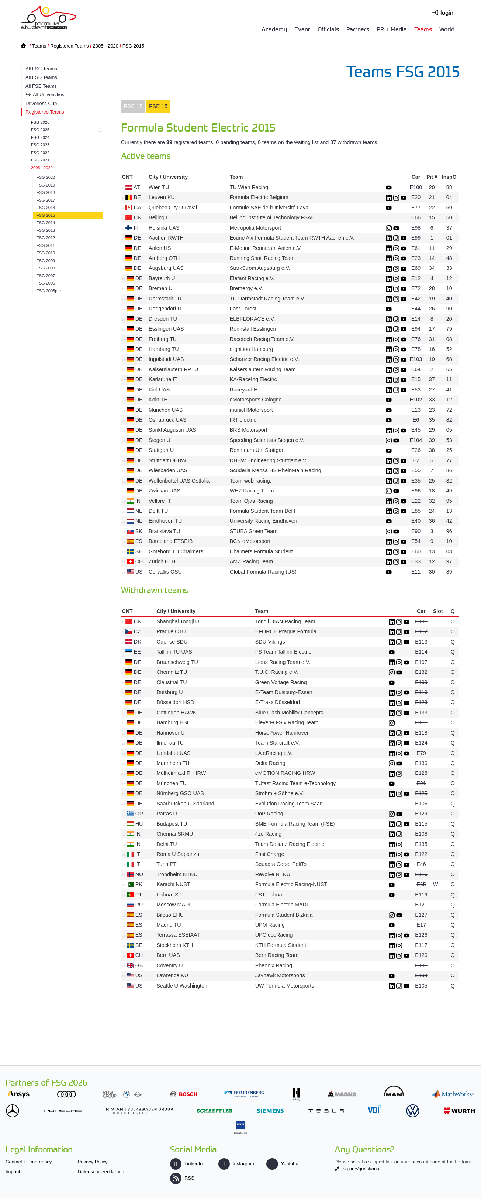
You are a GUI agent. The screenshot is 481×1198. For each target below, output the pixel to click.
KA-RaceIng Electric (253, 379)
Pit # (431, 177)
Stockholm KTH (174, 945)
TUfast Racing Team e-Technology (295, 783)
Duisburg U (169, 692)
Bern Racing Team (276, 955)
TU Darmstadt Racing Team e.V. (267, 299)
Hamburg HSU (173, 722)
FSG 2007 (46, 276)
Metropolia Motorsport (255, 228)
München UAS (166, 410)
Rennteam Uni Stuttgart (257, 450)
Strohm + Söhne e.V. (279, 793)
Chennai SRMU (174, 834)
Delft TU (158, 511)
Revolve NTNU (272, 874)
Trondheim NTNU (177, 874)
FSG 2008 (46, 268)
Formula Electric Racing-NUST (291, 884)
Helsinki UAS (164, 228)
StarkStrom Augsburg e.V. (260, 268)
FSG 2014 (46, 222)
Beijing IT (159, 217)
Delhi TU (166, 844)
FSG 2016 (46, 207)
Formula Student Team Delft (262, 511)
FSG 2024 (40, 137)
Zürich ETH (162, 561)
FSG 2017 (46, 200)
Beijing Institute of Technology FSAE (272, 217)
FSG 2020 (46, 177)
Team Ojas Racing (251, 501)
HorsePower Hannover (282, 733)
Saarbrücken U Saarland (185, 804)
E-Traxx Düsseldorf (277, 702)
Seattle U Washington (181, 986)
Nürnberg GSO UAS (180, 793)
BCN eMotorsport (250, 541)
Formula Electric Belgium (259, 197)
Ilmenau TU (170, 743)
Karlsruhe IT (163, 379)
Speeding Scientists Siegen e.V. (267, 440)
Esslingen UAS (166, 329)
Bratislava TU (164, 531)
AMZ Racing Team (251, 561)
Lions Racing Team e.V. (282, 662)
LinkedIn (186, 1163)
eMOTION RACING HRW (285, 773)
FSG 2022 (40, 152)
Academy (274, 28)
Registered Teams (69, 46)
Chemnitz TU (171, 672)
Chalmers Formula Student (261, 551)
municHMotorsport (251, 410)
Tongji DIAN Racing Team (285, 621)
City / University (168, 177)
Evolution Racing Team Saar (288, 804)
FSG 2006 (46, 283)
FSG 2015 (133, 46)
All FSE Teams (41, 86)
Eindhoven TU (165, 521)
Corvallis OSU (165, 572)
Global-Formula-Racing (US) (263, 572)
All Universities (48, 94)
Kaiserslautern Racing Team (263, 369)
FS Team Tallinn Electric (283, 652)
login (446, 12)
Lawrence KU (172, 975)
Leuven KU (162, 197)
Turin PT (166, 864)
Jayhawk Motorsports (280, 975)
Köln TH (158, 400)
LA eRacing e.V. (274, 753)
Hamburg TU (164, 349)
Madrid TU (168, 925)
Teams (423, 28)
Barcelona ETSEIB (171, 541)
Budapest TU (171, 824)
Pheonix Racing (273, 965)
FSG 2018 (46, 192)
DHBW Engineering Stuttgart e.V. (268, 460)
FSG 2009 (46, 260)
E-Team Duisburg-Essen (283, 692)
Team (236, 177)
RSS (182, 1178)
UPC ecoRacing (274, 935)
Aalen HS (160, 248)
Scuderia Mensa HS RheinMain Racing (275, 470)
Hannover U (170, 733)
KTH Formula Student (280, 945)
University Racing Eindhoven (263, 521)
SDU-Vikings (270, 642)
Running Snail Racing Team (262, 258)
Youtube (282, 1163)
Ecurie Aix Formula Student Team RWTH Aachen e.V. (292, 238)
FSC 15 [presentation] (133, 106)
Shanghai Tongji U (177, 621)
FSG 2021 (40, 160)
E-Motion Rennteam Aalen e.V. (266, 248)
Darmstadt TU (165, 299)
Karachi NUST (173, 884)
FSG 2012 (46, 238)
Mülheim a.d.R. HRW (181, 773)
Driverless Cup (41, 103)
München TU (171, 783)
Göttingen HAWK (176, 712)
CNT (127, 177)
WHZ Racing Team (252, 491)
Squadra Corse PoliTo (281, 864)
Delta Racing (270, 763)
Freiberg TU (163, 339)
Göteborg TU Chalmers (176, 551)
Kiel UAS (159, 390)
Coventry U (169, 965)
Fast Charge (269, 854)
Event (302, 28)
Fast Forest (243, 308)
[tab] (133, 107)
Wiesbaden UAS (168, 470)
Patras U (166, 813)
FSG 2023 (40, 145)
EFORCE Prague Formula (285, 631)
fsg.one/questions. (361, 1168)
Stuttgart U (161, 450)
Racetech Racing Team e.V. (262, 339)
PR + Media (392, 28)
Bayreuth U (162, 278)
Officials (328, 28)
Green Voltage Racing (281, 682)
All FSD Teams (41, 77)
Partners (357, 28)
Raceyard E (243, 390)
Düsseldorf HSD (175, 702)
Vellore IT (160, 501)
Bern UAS (168, 955)
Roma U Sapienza (177, 854)
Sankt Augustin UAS (172, 430)
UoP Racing (269, 813)
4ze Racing (268, 834)
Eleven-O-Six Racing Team (286, 722)
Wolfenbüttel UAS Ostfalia (179, 481)
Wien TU (159, 187)
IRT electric (243, 420)
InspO (449, 177)
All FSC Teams (41, 69)
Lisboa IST (168, 895)
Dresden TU (163, 319)
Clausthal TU (171, 682)
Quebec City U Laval (173, 207)
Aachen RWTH (166, 238)
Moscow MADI (173, 905)
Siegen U (159, 440)
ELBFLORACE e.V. (252, 319)
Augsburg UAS (166, 268)
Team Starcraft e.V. (277, 743)
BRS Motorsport (249, 430)
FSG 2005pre (49, 291)
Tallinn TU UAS (174, 652)
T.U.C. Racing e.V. (276, 672)
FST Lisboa (268, 895)
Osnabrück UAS (168, 420)
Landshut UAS (173, 753)
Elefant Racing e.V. (252, 278)
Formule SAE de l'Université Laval (269, 207)
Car (416, 177)
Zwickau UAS (164, 491)
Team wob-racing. (250, 481)
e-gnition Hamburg (251, 349)
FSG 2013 (46, 230)
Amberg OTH (164, 258)
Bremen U (160, 288)
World (446, 28)
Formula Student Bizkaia (284, 915)
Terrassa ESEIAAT (178, 935)
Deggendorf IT (165, 308)
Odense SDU (171, 642)
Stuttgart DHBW (167, 460)
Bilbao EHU (170, 915)
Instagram (236, 1163)
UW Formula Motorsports (284, 986)
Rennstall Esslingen (253, 329)
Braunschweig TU (177, 662)
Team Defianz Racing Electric (289, 844)
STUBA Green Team (253, 531)
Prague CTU (171, 631)
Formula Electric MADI (281, 905)
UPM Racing (270, 925)
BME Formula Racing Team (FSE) (295, 824)
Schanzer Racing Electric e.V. (264, 359)
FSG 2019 (46, 185)
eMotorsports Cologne (256, 400)
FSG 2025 (65, 130)
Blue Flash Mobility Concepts (289, 712)
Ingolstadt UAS (166, 359)
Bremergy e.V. (246, 288)
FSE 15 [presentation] (158, 106)
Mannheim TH (173, 763)
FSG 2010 (46, 253)
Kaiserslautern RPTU (173, 369)
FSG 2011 (46, 245)
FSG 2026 (40, 122)
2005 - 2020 (105, 46)
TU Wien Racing (249, 187)
